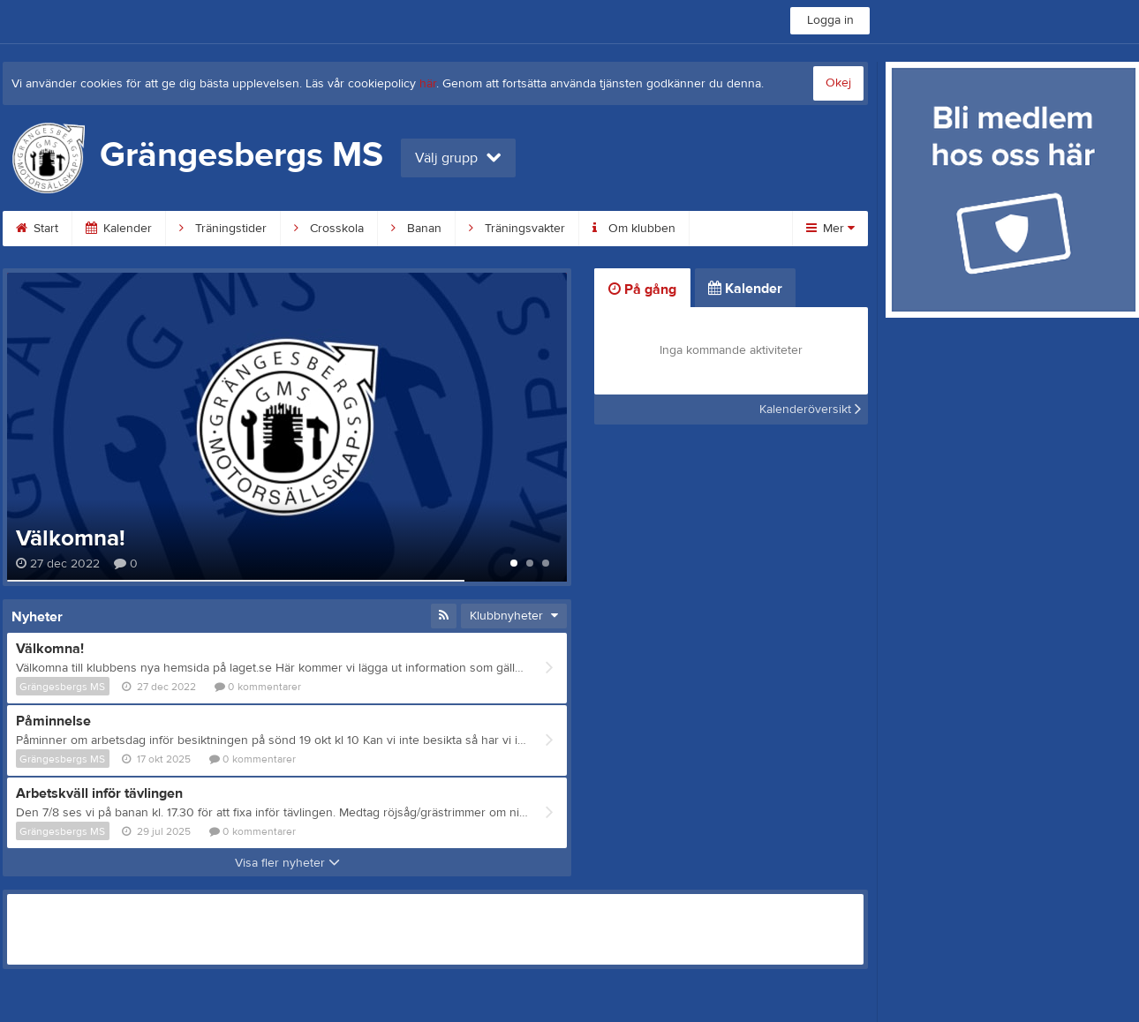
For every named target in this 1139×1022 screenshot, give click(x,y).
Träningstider (223, 229)
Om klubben (633, 229)
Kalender (119, 229)
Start (37, 229)
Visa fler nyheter (287, 863)
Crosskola (329, 229)
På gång (642, 289)
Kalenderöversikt (810, 409)
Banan (416, 229)
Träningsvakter (517, 229)
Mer (830, 229)
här (427, 84)
